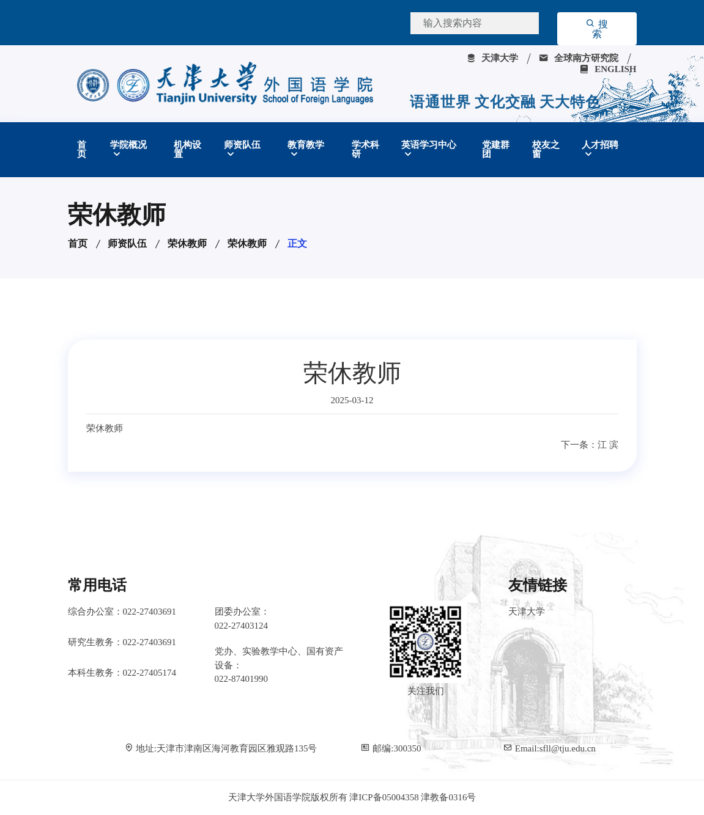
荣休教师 (187, 243)
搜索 (597, 28)
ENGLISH (607, 69)
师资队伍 (242, 145)
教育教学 (305, 145)
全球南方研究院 (578, 58)
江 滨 (608, 445)
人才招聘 (600, 145)
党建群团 (495, 149)
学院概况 (128, 145)
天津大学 (492, 58)
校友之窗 (546, 149)
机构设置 (187, 149)
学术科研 (365, 149)
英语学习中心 (428, 145)
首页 (81, 149)
